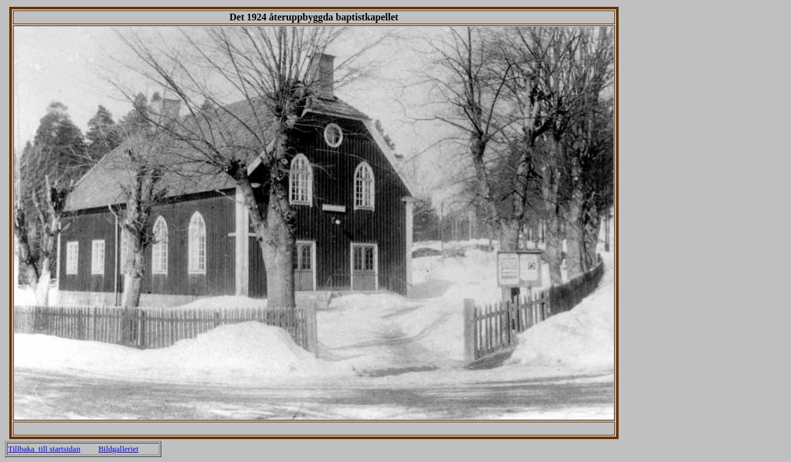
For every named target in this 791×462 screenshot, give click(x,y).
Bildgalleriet (118, 448)
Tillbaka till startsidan (44, 448)
